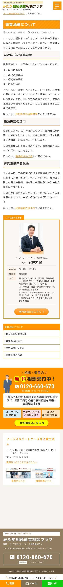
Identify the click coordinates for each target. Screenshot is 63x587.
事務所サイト (18, 475)
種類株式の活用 (24, 156)
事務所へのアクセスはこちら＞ (21, 462)
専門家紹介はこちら (30, 311)
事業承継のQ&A (14, 355)
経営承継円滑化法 (25, 207)
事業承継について (14, 327)
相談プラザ (23, 6)
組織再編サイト (44, 475)
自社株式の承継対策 (26, 114)
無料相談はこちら (30, 423)
